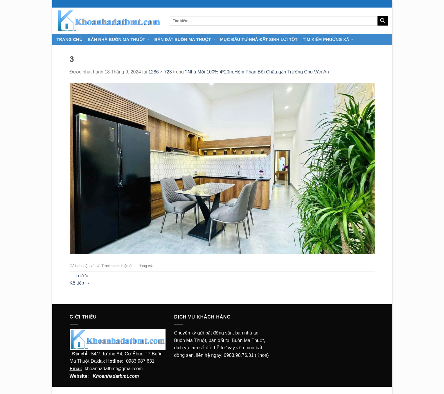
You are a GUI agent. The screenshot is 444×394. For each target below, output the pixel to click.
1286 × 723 (160, 71)
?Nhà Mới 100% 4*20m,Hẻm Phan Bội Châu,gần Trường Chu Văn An (257, 71)
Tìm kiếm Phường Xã (328, 39)
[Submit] (382, 21)
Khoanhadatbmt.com (116, 376)
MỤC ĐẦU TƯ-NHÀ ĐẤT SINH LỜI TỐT (259, 39)
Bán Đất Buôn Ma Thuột (184, 39)
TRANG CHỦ (70, 39)
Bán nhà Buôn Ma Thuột (118, 39)
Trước (79, 275)
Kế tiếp (80, 282)
